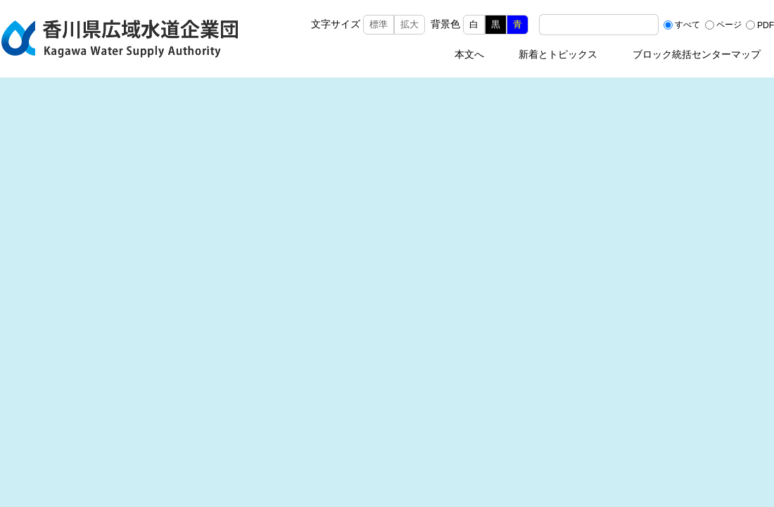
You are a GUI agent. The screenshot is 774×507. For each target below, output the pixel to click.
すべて (687, 25)
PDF (765, 25)
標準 (378, 24)
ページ (729, 25)
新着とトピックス (558, 54)
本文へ (469, 54)
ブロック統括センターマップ (697, 54)
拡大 (409, 24)
